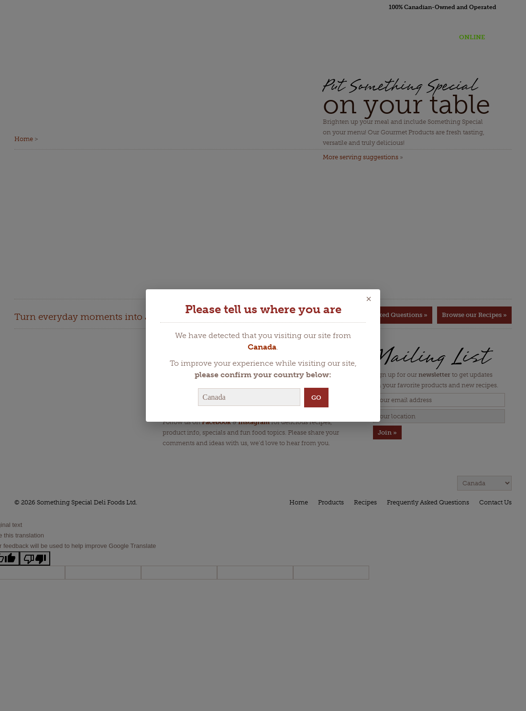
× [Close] (369, 299)
